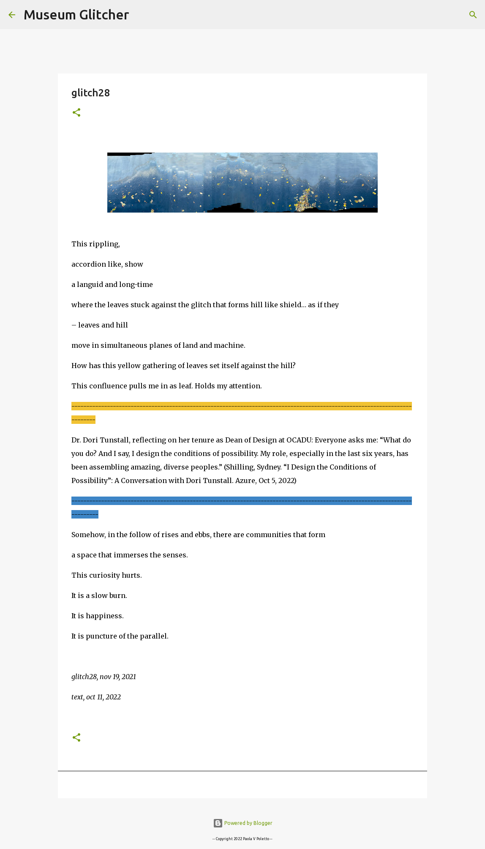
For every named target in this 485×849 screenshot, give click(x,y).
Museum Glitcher (76, 14)
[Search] (141, 15)
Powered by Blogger (242, 823)
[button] (76, 113)
